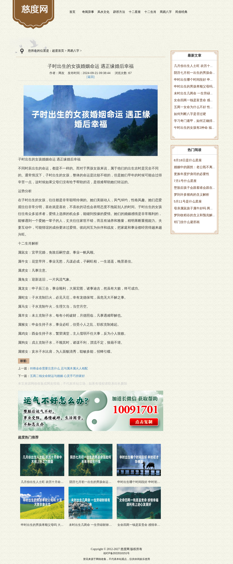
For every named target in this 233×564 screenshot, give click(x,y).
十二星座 (135, 12)
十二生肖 (150, 12)
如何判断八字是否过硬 (190, 114)
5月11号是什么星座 (188, 201)
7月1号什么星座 (185, 181)
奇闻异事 (88, 12)
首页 (72, 12)
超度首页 (58, 50)
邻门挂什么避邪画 (187, 222)
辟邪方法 (119, 12)
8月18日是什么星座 (188, 160)
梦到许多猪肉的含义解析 (191, 194)
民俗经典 (181, 12)
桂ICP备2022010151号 (116, 553)
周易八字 (166, 12)
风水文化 (103, 12)
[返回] (90, 77)
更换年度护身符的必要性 (191, 174)
